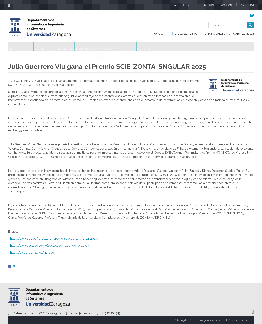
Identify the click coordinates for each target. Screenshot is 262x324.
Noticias (187, 46)
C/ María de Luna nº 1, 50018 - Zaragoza (229, 33)
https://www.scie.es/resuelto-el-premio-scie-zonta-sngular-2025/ (54, 238)
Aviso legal (180, 320)
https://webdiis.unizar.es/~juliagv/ (32, 252)
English (187, 4)
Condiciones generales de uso (205, 320)
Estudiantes (227, 4)
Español (175, 4)
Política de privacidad (237, 320)
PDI (252, 4)
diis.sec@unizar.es (186, 33)
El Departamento (24, 46)
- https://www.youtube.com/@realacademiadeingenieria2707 (48, 245)
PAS (242, 4)
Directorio (209, 4)
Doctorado (85, 46)
